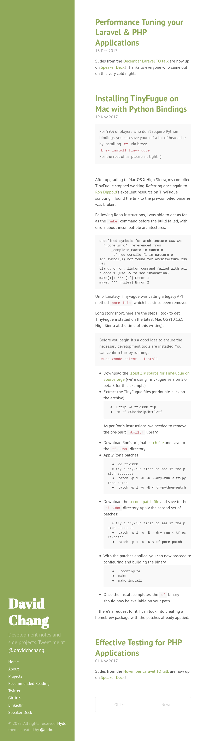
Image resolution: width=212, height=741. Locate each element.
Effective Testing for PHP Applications (138, 647)
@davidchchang (26, 650)
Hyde (61, 723)
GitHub (14, 698)
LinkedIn (16, 705)
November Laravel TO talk (146, 671)
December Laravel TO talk (145, 61)
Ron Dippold (106, 192)
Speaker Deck (20, 712)
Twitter (14, 690)
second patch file (144, 501)
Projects (15, 676)
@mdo (46, 729)
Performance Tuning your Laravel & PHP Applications (139, 32)
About (13, 669)
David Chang (28, 611)
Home (13, 661)
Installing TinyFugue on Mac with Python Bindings (141, 103)
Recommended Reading (29, 683)
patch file (155, 442)
